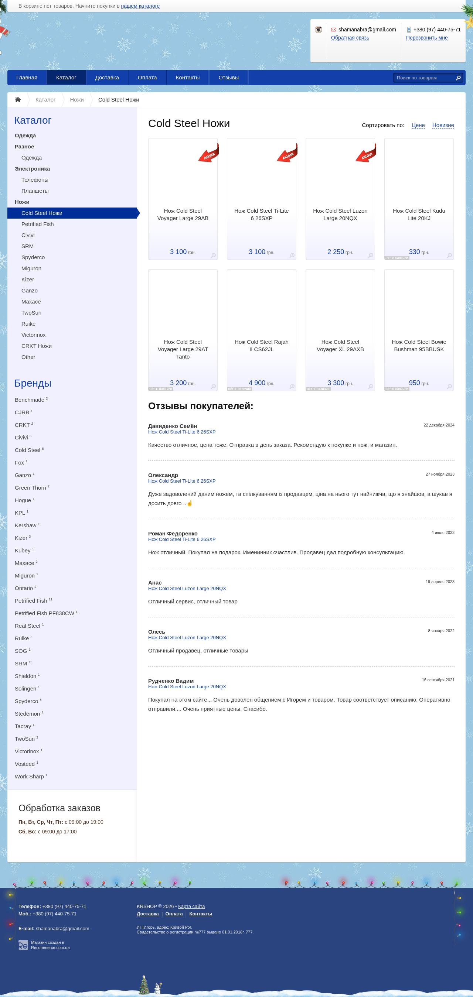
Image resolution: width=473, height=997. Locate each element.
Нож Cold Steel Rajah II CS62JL (262, 345)
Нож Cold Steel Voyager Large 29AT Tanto (183, 349)
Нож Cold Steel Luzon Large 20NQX (340, 214)
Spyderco (33, 257)
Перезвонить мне (427, 38)
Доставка (107, 77)
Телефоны (34, 180)
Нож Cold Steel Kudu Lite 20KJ (419, 214)
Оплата (147, 77)
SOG (23, 651)
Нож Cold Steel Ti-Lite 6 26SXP (261, 214)
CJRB (24, 412)
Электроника (32, 168)
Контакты (188, 77)
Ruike (28, 324)
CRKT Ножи (36, 346)
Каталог (66, 77)
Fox (21, 462)
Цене (418, 125)
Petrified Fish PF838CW (46, 613)
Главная (26, 77)
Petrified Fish (37, 224)
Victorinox (33, 335)
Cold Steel (29, 450)
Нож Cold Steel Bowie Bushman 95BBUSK (419, 345)
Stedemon (29, 713)
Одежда (25, 135)
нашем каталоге (140, 6)
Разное (24, 146)
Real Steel (29, 626)
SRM (27, 246)
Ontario (25, 588)
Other (28, 357)
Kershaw (27, 525)
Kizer (27, 279)
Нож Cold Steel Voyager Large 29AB (182, 214)
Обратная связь (350, 38)
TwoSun (31, 312)
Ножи (22, 202)
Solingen (27, 688)
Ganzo (29, 290)
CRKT (24, 425)
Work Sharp (31, 776)
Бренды (32, 383)
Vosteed (26, 764)
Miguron (31, 268)
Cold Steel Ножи (41, 213)
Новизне (443, 125)
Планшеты (35, 191)
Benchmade (31, 400)
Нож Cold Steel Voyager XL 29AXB (340, 345)
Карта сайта (191, 906)
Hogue (24, 500)
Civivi (28, 235)
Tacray (24, 726)
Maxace (31, 301)
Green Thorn (32, 487)
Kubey (24, 550)
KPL (21, 513)
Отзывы (228, 77)
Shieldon (27, 676)
